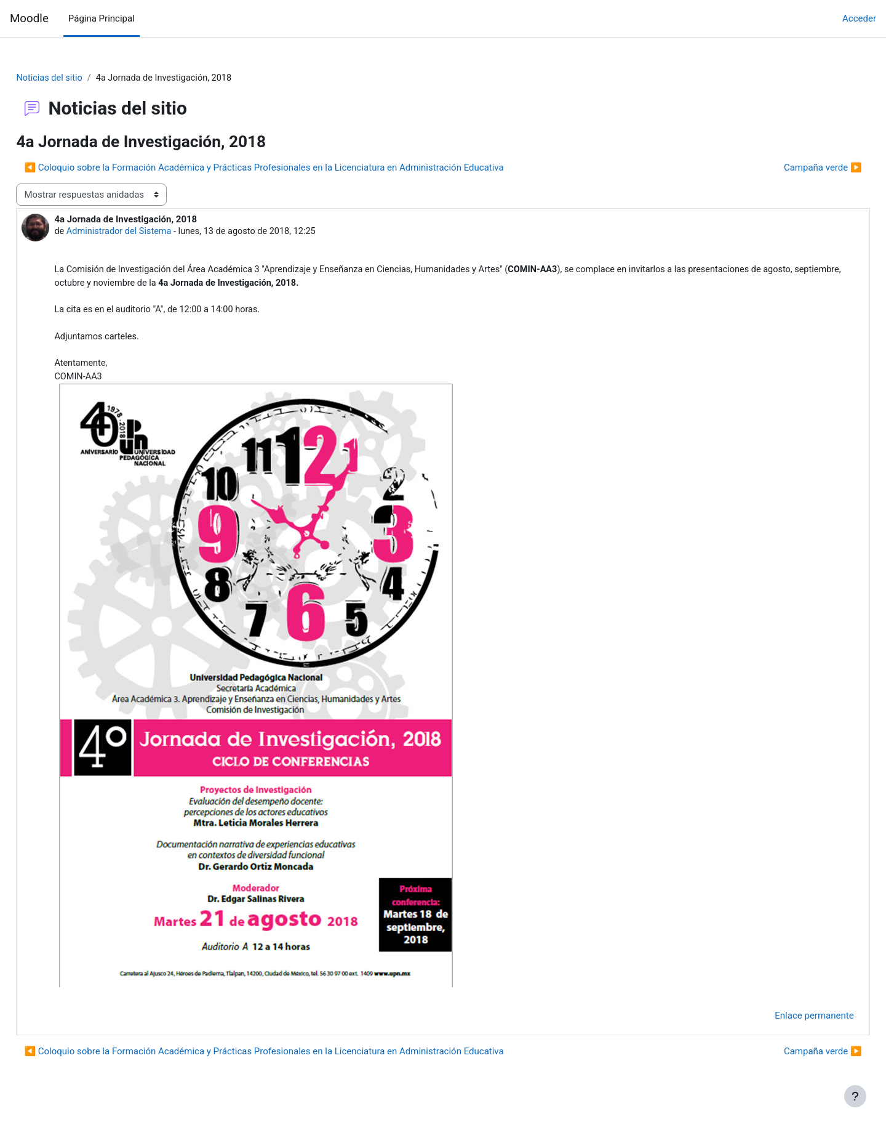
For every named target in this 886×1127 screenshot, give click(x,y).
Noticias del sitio (78, 78)
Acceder (859, 18)
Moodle (29, 18)
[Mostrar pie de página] (855, 1096)
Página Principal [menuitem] (101, 18)
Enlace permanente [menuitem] (787, 1021)
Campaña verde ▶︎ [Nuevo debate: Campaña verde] (795, 168)
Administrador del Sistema (148, 232)
